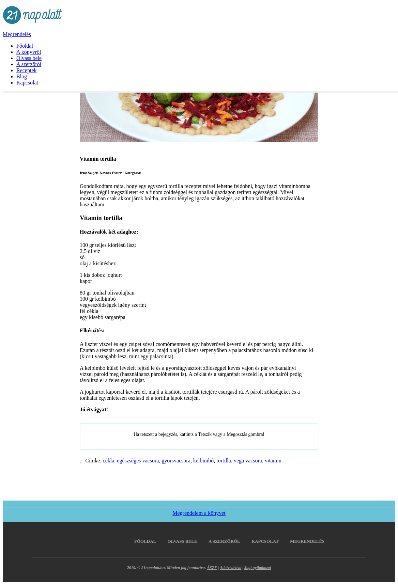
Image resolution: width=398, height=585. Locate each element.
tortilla (223, 460)
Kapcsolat (27, 82)
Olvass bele (29, 58)
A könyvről (28, 52)
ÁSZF (212, 567)
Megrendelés (17, 34)
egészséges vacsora (138, 460)
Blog (21, 76)
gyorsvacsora (176, 460)
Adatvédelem (230, 567)
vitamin (273, 460)
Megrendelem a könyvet (199, 513)
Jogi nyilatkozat (257, 567)
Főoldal (24, 46)
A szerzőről (28, 64)
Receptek (26, 70)
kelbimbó (203, 460)
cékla (108, 460)
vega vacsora (248, 460)
